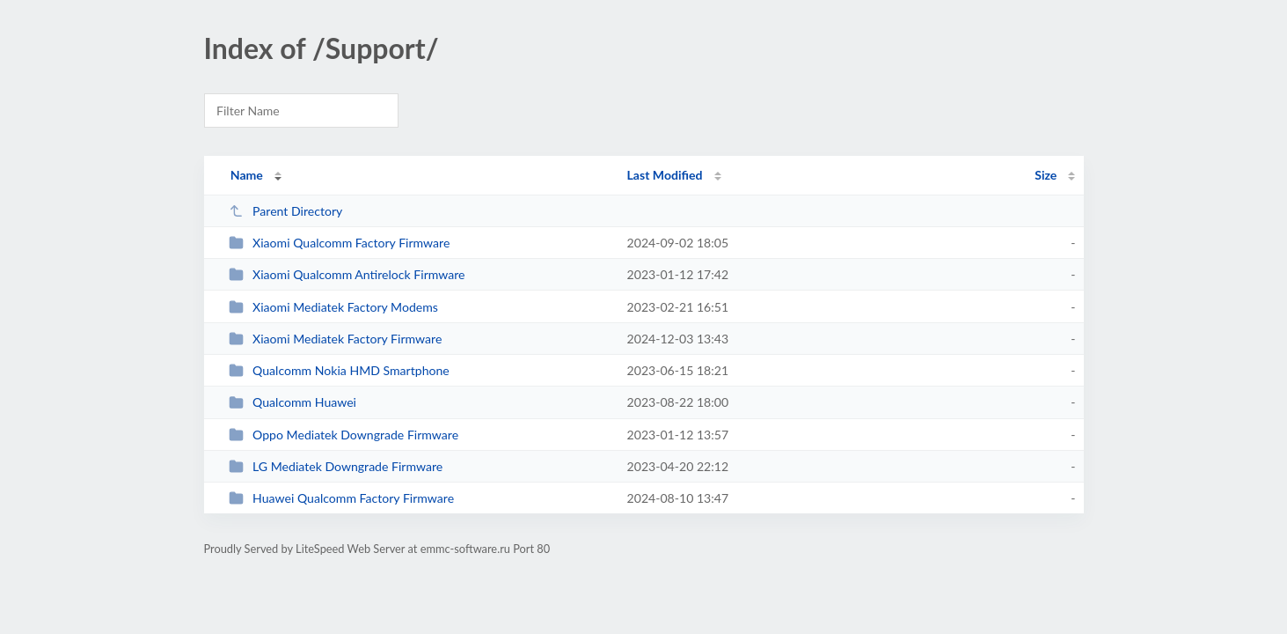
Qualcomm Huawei (292, 401)
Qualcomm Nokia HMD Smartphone (339, 370)
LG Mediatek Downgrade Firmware (336, 466)
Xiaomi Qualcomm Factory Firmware (339, 242)
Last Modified (665, 174)
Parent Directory (286, 210)
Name (246, 174)
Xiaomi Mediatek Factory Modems (333, 306)
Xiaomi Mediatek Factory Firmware (335, 338)
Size (1046, 174)
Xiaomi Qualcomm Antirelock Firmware (347, 274)
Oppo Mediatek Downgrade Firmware (343, 434)
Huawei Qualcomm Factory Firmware (341, 497)
